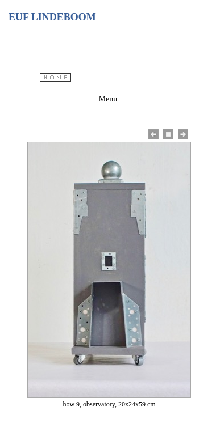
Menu (108, 99)
